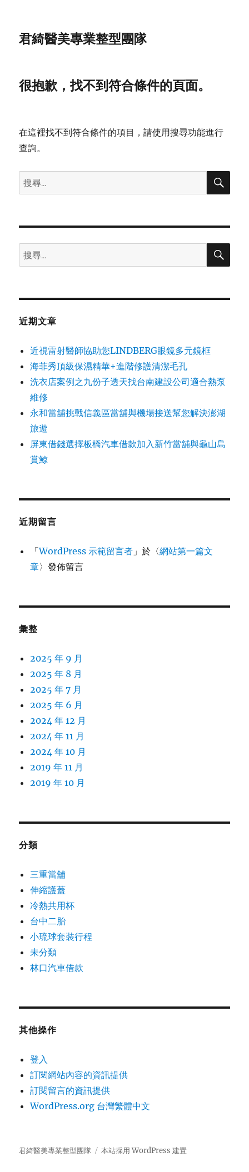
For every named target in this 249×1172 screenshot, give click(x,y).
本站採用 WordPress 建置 (144, 1150)
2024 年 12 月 (58, 720)
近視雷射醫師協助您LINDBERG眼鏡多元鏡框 (120, 350)
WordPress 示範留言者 (86, 551)
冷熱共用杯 (52, 905)
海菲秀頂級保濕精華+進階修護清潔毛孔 (108, 366)
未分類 (43, 952)
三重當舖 (48, 874)
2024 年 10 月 (58, 751)
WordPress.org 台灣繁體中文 (90, 1105)
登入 (39, 1059)
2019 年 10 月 (57, 782)
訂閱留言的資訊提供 (70, 1090)
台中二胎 (48, 920)
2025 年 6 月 (56, 704)
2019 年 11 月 (56, 767)
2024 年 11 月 (57, 736)
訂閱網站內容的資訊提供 (79, 1074)
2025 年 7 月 (56, 689)
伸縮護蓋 (48, 889)
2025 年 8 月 (56, 673)
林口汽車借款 (56, 967)
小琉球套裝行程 (61, 936)
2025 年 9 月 (56, 658)
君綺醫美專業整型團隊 (83, 39)
